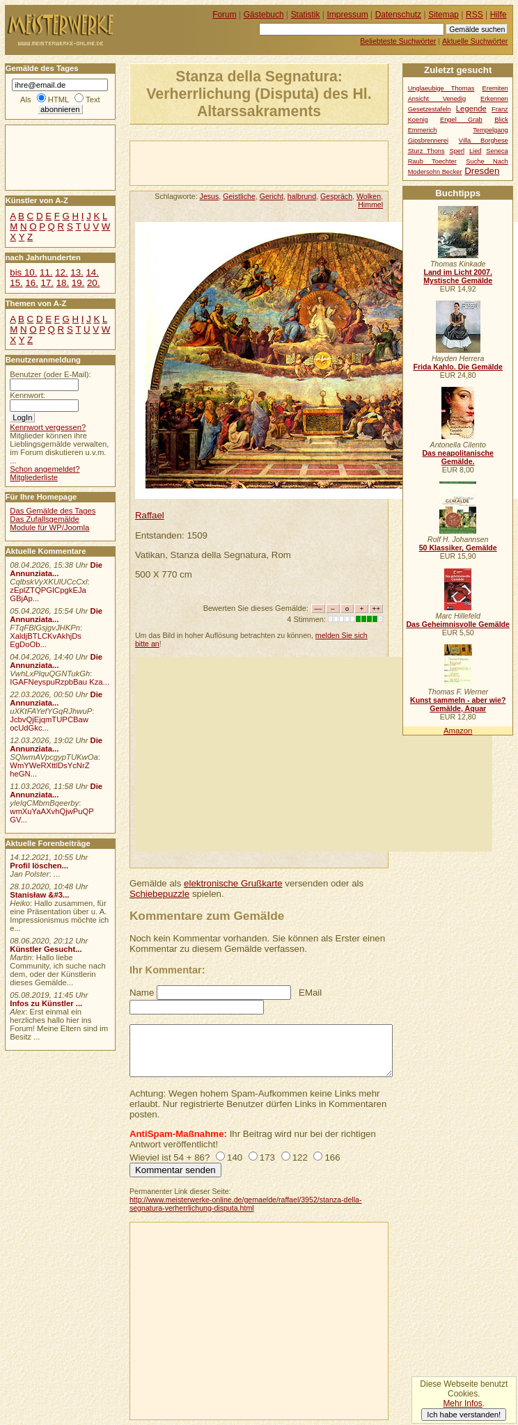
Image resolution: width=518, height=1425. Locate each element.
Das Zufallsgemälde (44, 519)
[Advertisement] (293, 162)
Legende (471, 108)
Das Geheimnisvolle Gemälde (458, 624)
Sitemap (443, 14)
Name (142, 992)
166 (332, 1157)
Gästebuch (264, 14)
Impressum (347, 14)
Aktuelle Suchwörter (475, 41)
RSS (474, 14)
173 (267, 1157)
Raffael (149, 515)
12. (61, 272)
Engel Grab (461, 119)
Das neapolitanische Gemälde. (458, 457)
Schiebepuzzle (159, 894)
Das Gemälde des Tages (52, 511)
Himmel (370, 204)
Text (93, 99)
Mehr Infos (462, 1403)
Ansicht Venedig (437, 98)
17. (47, 283)
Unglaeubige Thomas (441, 88)
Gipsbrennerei (428, 140)
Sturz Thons (426, 151)
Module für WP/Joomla (49, 527)
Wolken (368, 196)
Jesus (209, 196)
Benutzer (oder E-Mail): (50, 374)
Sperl (456, 151)
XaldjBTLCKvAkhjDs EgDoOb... (45, 640)
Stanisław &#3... (39, 895)
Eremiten (495, 88)
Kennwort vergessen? (48, 427)
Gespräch (336, 196)
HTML (58, 99)
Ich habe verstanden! (464, 1414)
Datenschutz (398, 14)
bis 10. (23, 272)
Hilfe (498, 14)
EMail (310, 992)
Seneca (497, 151)
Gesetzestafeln (429, 109)
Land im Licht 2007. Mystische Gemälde (457, 276)
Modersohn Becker (435, 171)
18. (62, 283)
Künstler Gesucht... (45, 949)
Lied (475, 151)
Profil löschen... (39, 865)
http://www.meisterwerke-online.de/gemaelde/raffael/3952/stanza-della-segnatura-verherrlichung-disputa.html (246, 1203)
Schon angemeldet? (44, 469)
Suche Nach (487, 161)
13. (76, 272)
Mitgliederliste (34, 477)
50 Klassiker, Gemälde (458, 547)
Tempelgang (490, 130)
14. (92, 272)
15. (16, 283)
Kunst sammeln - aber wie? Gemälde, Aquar (457, 704)
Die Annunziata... (56, 569)
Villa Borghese (483, 140)
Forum (224, 14)
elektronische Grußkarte (233, 883)
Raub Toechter (432, 161)
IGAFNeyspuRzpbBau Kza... (59, 682)
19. (78, 283)
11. (46, 272)
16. (31, 283)
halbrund (302, 196)
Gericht (271, 196)
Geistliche (239, 196)
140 (234, 1157)
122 (300, 1157)
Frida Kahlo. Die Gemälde (458, 367)
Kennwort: (27, 395)
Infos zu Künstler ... (46, 1003)
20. (93, 283)
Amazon (458, 730)
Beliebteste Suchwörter (398, 41)
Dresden (481, 171)
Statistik (305, 14)
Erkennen (494, 98)
